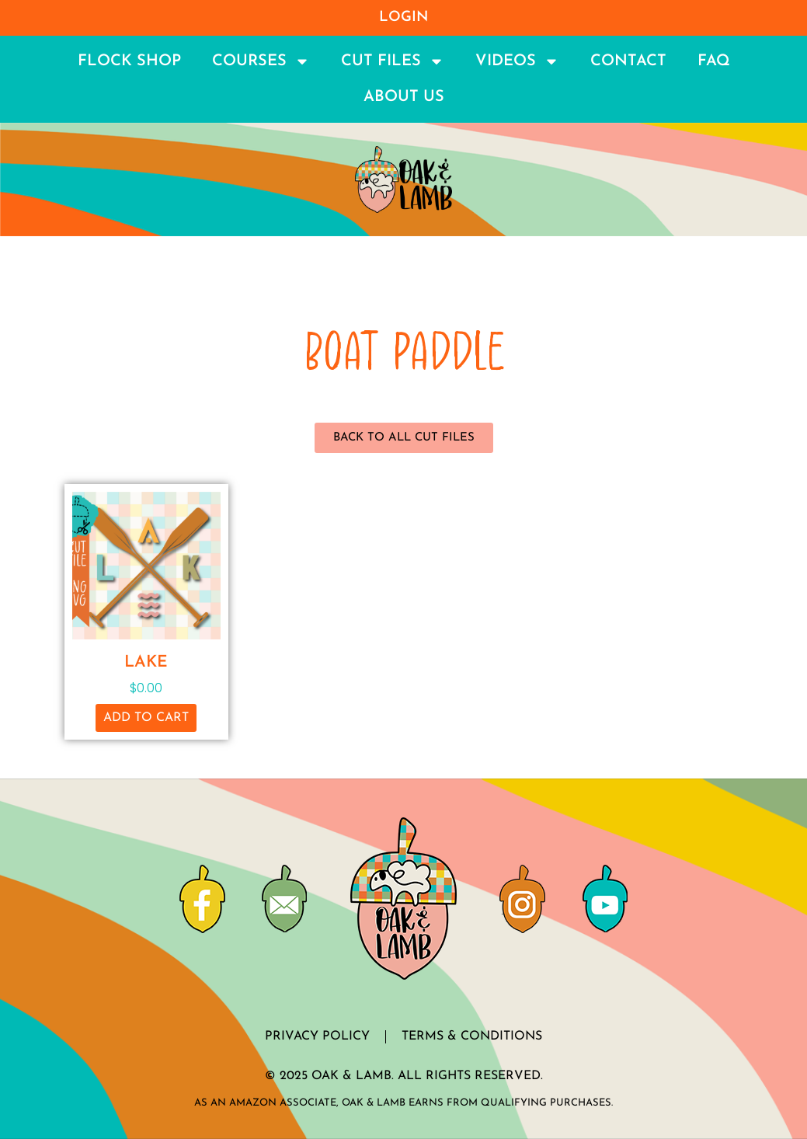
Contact (628, 61)
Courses (261, 61)
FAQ (713, 61)
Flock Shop (129, 61)
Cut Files (392, 61)
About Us (403, 97)
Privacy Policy (317, 1036)
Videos (517, 61)
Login (404, 17)
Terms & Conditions (472, 1036)
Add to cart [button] (146, 718)
